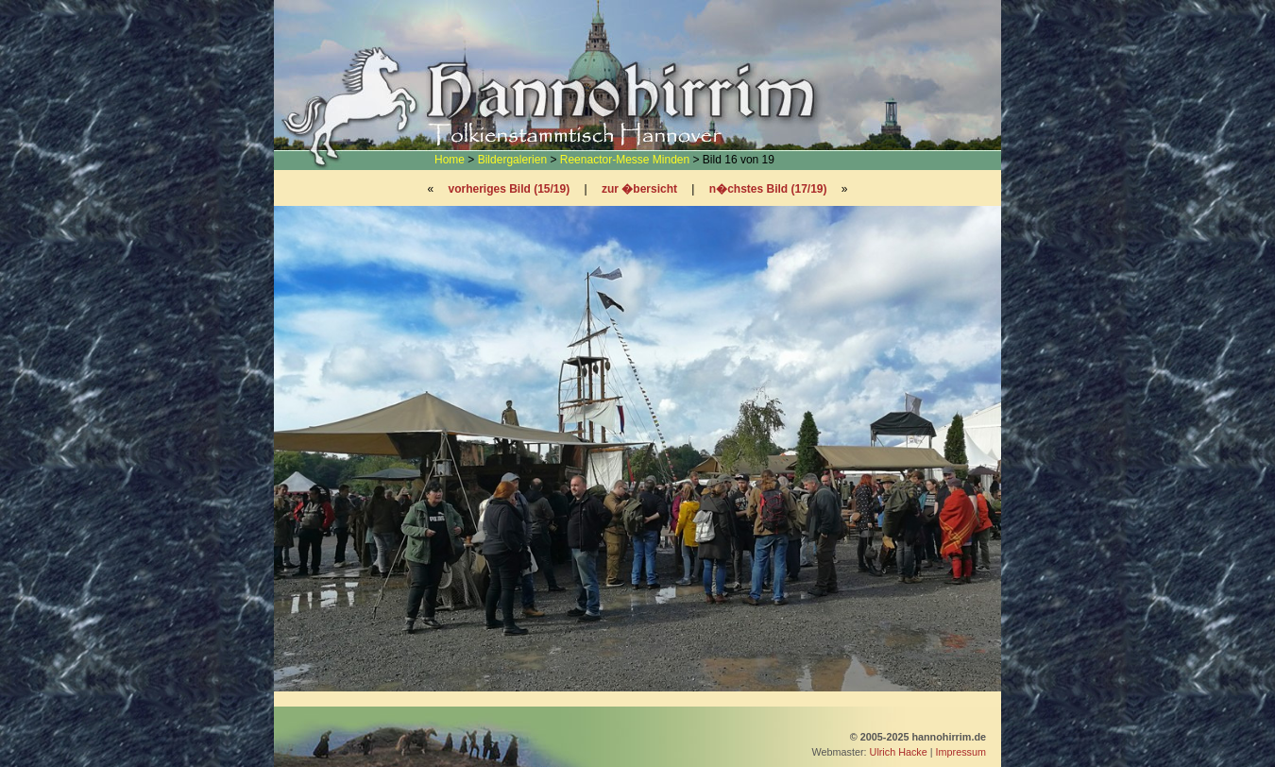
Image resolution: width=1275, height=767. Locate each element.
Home (449, 159)
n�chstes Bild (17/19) (768, 189)
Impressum (961, 752)
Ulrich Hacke (898, 752)
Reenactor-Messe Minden (624, 159)
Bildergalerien (512, 159)
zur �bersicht (639, 189)
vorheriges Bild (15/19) (509, 189)
